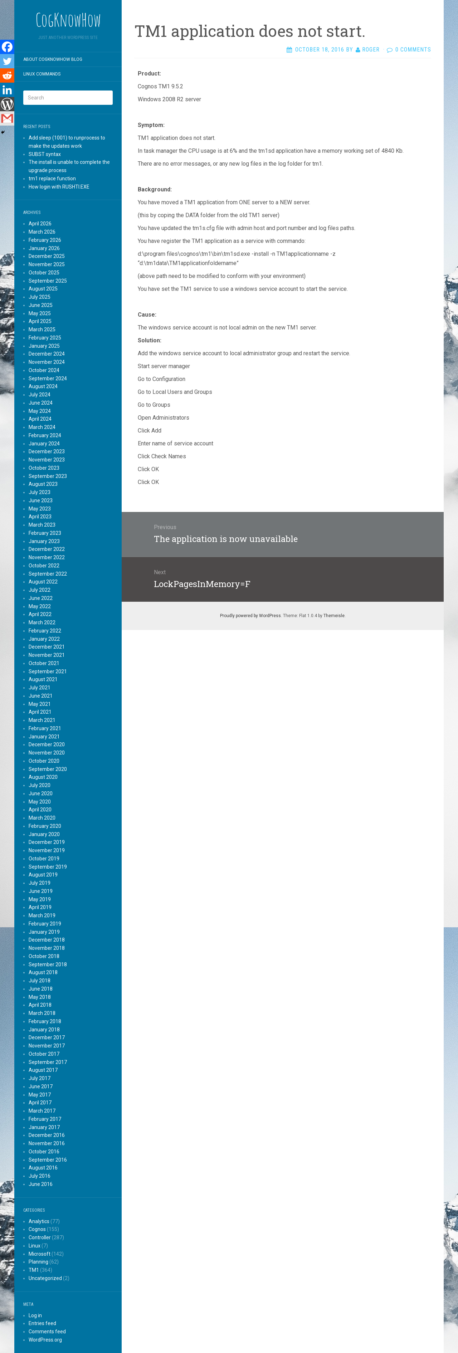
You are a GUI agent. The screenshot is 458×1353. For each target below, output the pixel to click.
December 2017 (47, 1037)
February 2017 (45, 1119)
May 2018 (40, 997)
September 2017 (48, 1062)
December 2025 (47, 256)
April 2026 (40, 223)
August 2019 (43, 875)
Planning (38, 1262)
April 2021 (40, 712)
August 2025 (43, 289)
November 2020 (47, 753)
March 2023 (42, 525)
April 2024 (40, 419)
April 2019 (40, 907)
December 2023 (47, 451)
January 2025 (44, 346)
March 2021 (42, 720)
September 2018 (48, 964)
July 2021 (39, 687)
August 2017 (43, 1070)
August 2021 (43, 679)
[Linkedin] (7, 90)
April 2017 (40, 1102)
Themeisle (334, 615)
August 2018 (43, 972)
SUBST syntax (45, 154)
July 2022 (39, 590)
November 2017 (47, 1046)
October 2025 (44, 272)
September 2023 (48, 476)
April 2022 (40, 614)
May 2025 (40, 313)
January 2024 (44, 443)
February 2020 (45, 826)
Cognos (37, 1229)
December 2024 (47, 354)
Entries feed (42, 1323)
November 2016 (47, 1143)
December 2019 (47, 842)
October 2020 (44, 761)
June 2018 (41, 989)
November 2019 (47, 850)
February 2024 (45, 435)
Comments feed (47, 1331)
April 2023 (40, 516)
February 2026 (45, 240)
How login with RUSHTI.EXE (59, 187)
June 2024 (41, 403)
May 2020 (40, 802)
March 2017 (42, 1111)
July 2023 (39, 492)
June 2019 (41, 891)
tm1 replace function (52, 178)
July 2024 (39, 394)
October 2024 (44, 370)
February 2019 (45, 924)
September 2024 (48, 378)
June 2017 (41, 1086)
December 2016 (47, 1135)
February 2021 (45, 728)
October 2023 (44, 468)
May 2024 (40, 411)
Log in (35, 1315)
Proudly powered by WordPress (250, 615)
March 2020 (42, 818)
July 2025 (39, 297)
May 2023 (40, 509)
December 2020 (47, 744)
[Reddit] (7, 75)
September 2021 (48, 671)
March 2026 (42, 232)
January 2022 (44, 639)
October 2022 (44, 565)
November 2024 (47, 362)
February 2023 (45, 533)
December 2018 (47, 940)
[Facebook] (7, 47)
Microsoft (39, 1254)
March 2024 (42, 427)
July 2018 (39, 980)
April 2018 (40, 1005)
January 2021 (44, 736)
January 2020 (44, 834)
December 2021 (47, 647)
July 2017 (39, 1078)
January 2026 (44, 248)
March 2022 (42, 622)
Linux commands (41, 74)
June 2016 (41, 1184)
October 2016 (44, 1151)
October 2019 (44, 858)
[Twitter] (7, 61)
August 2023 (43, 484)
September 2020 (48, 769)
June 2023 (41, 500)
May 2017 (40, 1095)
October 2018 (44, 956)
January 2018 (44, 1029)
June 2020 (41, 793)
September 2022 (48, 574)
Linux (34, 1246)
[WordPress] (7, 104)
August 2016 (43, 1168)
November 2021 (47, 655)
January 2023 (44, 541)
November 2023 (47, 460)
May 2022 (40, 606)
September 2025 (48, 281)
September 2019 (48, 867)
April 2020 (40, 809)
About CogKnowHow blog (52, 59)
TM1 (34, 1270)
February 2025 (45, 338)
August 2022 (43, 582)
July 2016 (39, 1176)
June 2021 (41, 696)
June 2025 (41, 305)
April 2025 (40, 321)
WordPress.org (45, 1340)
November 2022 (47, 557)
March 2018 (42, 1013)
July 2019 (39, 883)
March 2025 (42, 329)
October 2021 (44, 663)
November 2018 (47, 948)
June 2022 (41, 598)
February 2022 (45, 631)
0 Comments (413, 49)
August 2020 (43, 777)
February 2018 (45, 1021)
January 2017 (44, 1127)
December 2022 (47, 549)
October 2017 (44, 1054)
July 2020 (39, 785)
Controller (40, 1237)
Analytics (39, 1221)
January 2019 (44, 932)
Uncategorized (45, 1278)
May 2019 (40, 899)
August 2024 (43, 386)
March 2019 (42, 915)
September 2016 (48, 1160)
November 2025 (47, 264)
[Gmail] (7, 118)
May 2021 (40, 704)
